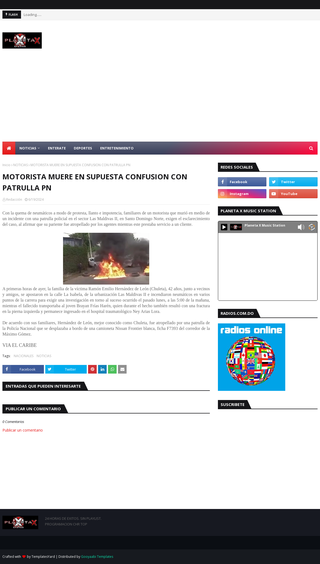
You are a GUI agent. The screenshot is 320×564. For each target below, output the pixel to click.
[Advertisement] (160, 101)
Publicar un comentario (22, 430)
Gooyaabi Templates (97, 556)
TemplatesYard (43, 556)
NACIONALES (23, 356)
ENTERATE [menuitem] (57, 148)
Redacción (14, 199)
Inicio (6, 165)
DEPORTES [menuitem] (83, 148)
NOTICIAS (20, 165)
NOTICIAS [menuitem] (27, 148)
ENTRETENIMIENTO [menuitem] (117, 148)
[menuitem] (8, 148)
